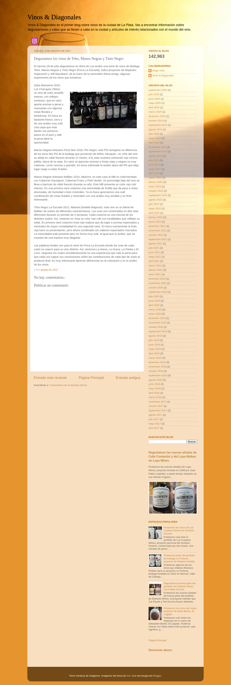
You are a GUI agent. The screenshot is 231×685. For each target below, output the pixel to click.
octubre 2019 (156, 327)
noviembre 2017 (157, 401)
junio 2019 (154, 344)
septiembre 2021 (158, 239)
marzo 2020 (155, 309)
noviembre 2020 (157, 283)
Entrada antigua (128, 378)
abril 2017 (154, 428)
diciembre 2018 (157, 362)
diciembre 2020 (157, 278)
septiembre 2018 (158, 375)
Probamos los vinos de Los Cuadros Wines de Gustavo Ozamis (179, 530)
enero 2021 (155, 274)
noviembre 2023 (157, 147)
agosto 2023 (155, 155)
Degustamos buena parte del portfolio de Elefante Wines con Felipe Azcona (179, 586)
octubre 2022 (156, 191)
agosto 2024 (155, 129)
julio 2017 (154, 419)
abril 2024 (154, 142)
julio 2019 (154, 340)
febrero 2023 (156, 182)
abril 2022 (154, 213)
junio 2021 (154, 252)
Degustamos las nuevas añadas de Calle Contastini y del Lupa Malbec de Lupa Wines (172, 456)
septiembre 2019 (158, 331)
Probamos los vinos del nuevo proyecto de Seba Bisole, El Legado (180, 611)
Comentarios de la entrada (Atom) (68, 385)
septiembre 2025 (158, 90)
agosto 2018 (155, 379)
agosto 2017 (155, 414)
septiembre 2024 (158, 125)
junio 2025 (154, 98)
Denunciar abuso (160, 650)
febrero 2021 (156, 270)
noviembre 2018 (157, 366)
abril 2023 (154, 173)
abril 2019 (154, 353)
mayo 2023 (155, 169)
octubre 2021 (156, 235)
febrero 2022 (156, 217)
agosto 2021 (155, 243)
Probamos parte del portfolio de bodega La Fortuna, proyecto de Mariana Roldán (179, 558)
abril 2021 (154, 261)
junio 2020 (154, 300)
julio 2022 (154, 204)
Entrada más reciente (50, 378)
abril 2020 (154, 305)
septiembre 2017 (158, 410)
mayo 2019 (155, 349)
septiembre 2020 (158, 292)
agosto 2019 (155, 335)
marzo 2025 (155, 111)
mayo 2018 (155, 388)
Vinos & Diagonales (54, 17)
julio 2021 (154, 248)
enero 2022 (155, 221)
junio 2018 (154, 384)
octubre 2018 (156, 371)
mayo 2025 (155, 103)
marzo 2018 (155, 397)
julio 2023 (154, 160)
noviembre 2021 (157, 230)
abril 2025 (154, 107)
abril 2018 (154, 392)
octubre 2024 (156, 120)
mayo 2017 (155, 423)
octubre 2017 (156, 406)
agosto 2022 (155, 199)
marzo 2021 (155, 265)
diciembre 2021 (157, 226)
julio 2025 (154, 94)
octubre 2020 (156, 287)
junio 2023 (154, 164)
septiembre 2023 (158, 151)
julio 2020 (154, 296)
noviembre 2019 (157, 322)
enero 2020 (155, 313)
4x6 (129, 675)
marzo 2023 (155, 177)
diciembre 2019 (157, 318)
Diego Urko (158, 70)
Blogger (157, 675)
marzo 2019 (155, 357)
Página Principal (91, 378)
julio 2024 (154, 133)
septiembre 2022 (158, 195)
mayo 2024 (155, 138)
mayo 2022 (155, 208)
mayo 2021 (155, 256)
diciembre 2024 (157, 116)
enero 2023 (155, 186)
